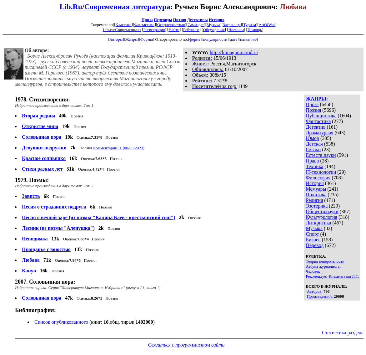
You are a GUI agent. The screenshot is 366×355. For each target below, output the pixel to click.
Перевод (314, 245)
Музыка (213, 24)
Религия (314, 200)
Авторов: (315, 291)
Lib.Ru (70, 7)
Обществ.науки (322, 211)
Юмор (312, 138)
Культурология (321, 217)
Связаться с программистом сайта (186, 344)
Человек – (314, 271)
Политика (316, 194)
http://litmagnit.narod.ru (234, 52)
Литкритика (318, 222)
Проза (147, 19)
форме (194, 39)
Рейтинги (191, 29)
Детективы (197, 19)
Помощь (255, 29)
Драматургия (319, 132)
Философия (318, 177)
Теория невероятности (325, 261)
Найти (173, 29)
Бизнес (313, 239)
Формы (146, 39)
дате (234, 39)
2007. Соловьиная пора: (45, 282)
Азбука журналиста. (323, 266)
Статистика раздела (342, 332)
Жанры (131, 39)
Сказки (313, 149)
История (216, 19)
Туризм (249, 24)
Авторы (116, 39)
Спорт (312, 234)
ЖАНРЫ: (317, 98)
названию (248, 39)
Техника (314, 166)
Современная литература (127, 7)
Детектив (315, 127)
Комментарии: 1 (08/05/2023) (118, 148)
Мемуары (316, 189)
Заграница (232, 24)
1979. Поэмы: (32, 180)
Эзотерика (317, 205)
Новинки (236, 29)
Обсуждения (214, 29)
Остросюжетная (171, 24)
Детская (314, 144)
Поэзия (179, 19)
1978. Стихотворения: (42, 99)
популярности (215, 39)
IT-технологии (321, 172)
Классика (123, 24)
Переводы (163, 19)
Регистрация (154, 29)
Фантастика (144, 24)
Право (312, 160)
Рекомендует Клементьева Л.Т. (332, 276)
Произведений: (320, 296)
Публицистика (321, 115)
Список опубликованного (61, 322)
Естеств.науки (321, 155)
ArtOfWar (267, 24)
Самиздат (196, 24)
